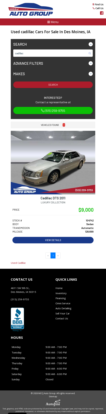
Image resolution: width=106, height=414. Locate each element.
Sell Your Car (62, 313)
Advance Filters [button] (28, 63)
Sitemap (53, 396)
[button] (53, 21)
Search (53, 84)
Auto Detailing (63, 308)
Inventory (61, 293)
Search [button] (20, 44)
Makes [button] (19, 74)
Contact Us (61, 318)
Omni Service (62, 303)
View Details (53, 240)
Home (59, 288)
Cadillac (18, 262)
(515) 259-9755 (53, 111)
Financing (60, 298)
